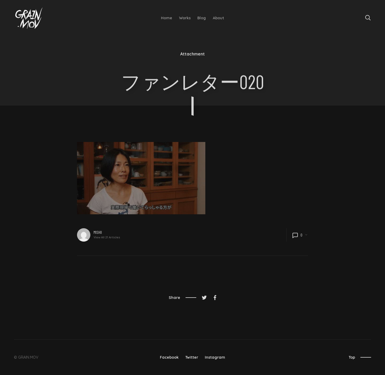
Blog (201, 18)
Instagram (215, 357)
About (218, 18)
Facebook (169, 357)
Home (166, 18)
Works (185, 18)
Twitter (191, 357)
